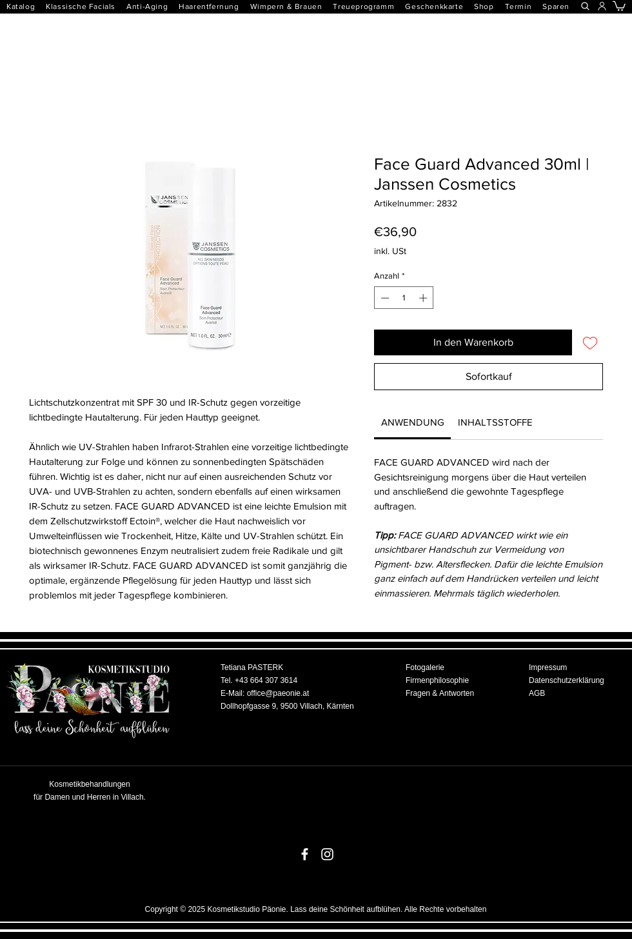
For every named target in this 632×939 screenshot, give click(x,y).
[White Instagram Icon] (327, 854)
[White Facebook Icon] (305, 854)
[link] (412, 422)
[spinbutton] (404, 298)
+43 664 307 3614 (266, 680)
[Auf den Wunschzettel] (590, 342)
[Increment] (424, 298)
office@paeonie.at (278, 693)
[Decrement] (383, 298)
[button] (214, 6)
